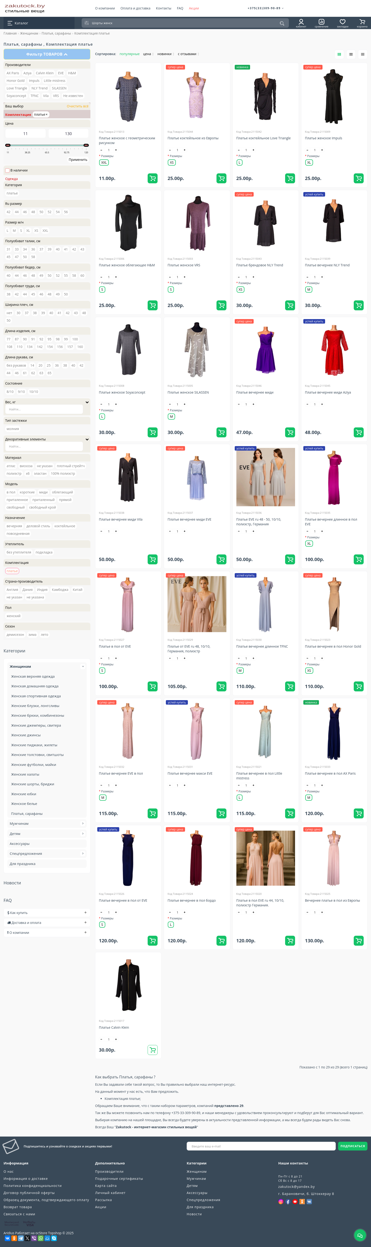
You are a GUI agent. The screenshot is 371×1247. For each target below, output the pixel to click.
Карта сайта (106, 1185)
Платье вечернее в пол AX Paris (330, 773)
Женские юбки (23, 793)
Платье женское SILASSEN (188, 392)
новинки (166, 54)
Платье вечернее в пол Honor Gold (333, 646)
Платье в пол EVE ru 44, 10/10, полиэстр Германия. (260, 902)
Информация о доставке (26, 1178)
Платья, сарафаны (56, 33)
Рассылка (103, 1200)
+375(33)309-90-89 (266, 8)
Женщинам (29, 33)
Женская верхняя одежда (33, 676)
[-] (101, 150)
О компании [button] (47, 932)
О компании (105, 8)
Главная (10, 33)
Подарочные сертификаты (119, 1178)
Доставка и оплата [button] (47, 922)
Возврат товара (18, 1207)
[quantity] (109, 150)
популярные (129, 54)
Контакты (163, 8)
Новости (194, 1214)
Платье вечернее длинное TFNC (262, 646)
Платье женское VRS (184, 265)
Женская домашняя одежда (34, 686)
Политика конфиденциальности (33, 1185)
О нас (9, 1171)
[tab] (47, 912)
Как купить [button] (47, 912)
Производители (109, 1171)
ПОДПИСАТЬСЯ (352, 1146)
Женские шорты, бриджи (32, 784)
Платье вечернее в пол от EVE (123, 900)
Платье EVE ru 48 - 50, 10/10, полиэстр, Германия (258, 521)
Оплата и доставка (135, 8)
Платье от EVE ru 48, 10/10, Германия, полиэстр (189, 648)
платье (41, 114)
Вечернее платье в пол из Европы (332, 900)
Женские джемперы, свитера (36, 725)
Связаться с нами (19, 1214)
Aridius (9, 1233)
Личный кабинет (110, 1192)
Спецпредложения (47, 853)
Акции (194, 8)
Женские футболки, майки (33, 764)
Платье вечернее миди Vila (120, 519)
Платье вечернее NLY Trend (327, 265)
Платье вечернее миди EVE (189, 519)
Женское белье (24, 803)
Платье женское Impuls (323, 138)
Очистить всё (77, 106)
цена (148, 54)
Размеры (107, 156)
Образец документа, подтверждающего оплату (46, 1200)
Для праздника (22, 863)
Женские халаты (25, 774)
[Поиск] (282, 23)
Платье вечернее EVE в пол (121, 773)
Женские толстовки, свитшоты (37, 754)
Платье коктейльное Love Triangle (263, 138)
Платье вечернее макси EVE (190, 773)
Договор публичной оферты (29, 1192)
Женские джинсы (26, 735)
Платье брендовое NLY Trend (259, 265)
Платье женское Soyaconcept (122, 392)
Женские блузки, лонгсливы (35, 705)
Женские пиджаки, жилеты (34, 744)
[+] (116, 150)
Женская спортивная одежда (36, 696)
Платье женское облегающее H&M (127, 265)
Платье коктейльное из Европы (193, 138)
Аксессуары (20, 843)
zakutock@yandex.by (296, 1186)
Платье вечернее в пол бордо (192, 900)
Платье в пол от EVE (115, 646)
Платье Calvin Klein (114, 1027)
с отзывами (188, 54)
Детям (47, 833)
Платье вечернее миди (255, 392)
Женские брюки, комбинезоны (37, 715)
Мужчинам (47, 823)
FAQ (180, 8)
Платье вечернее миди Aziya (328, 392)
